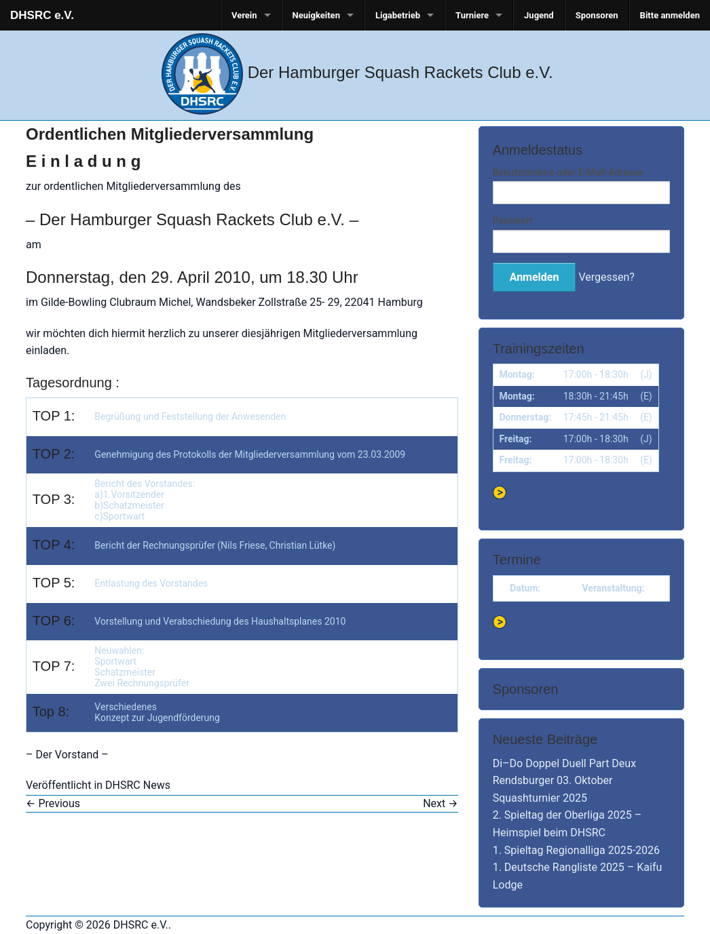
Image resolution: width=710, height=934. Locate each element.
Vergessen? (606, 277)
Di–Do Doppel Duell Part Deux (564, 763)
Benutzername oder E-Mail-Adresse (568, 172)
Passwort (513, 220)
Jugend (539, 15)
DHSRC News (137, 785)
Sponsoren (597, 15)
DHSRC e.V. (42, 15)
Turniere (472, 15)
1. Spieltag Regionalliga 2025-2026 (576, 850)
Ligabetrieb (397, 15)
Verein (244, 15)
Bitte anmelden (670, 15)
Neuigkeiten (316, 15)
